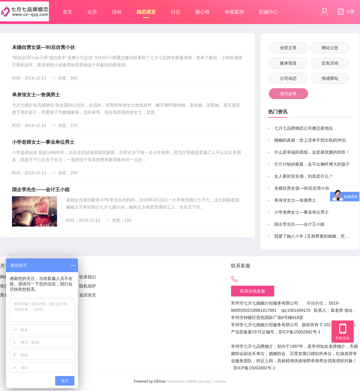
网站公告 (330, 47)
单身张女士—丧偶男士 (36, 94)
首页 (67, 11)
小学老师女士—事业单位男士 (43, 142)
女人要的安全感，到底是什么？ (303, 176)
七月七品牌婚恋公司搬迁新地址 (303, 128)
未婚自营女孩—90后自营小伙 (43, 47)
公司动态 (288, 78)
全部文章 (288, 47)
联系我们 (87, 277)
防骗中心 (268, 11)
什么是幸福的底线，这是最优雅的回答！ (312, 152)
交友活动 (330, 63)
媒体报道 (288, 63)
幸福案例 (234, 11)
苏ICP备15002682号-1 (299, 331)
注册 (345, 11)
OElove (160, 381)
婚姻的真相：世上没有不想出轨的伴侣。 (312, 140)
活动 (117, 11)
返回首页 (87, 295)
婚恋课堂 (146, 13)
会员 (92, 11)
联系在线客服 (252, 291)
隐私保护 (87, 286)
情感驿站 (330, 78)
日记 (175, 11)
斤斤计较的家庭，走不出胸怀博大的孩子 (312, 164)
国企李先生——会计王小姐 (41, 189)
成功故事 (288, 93)
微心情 (202, 11)
